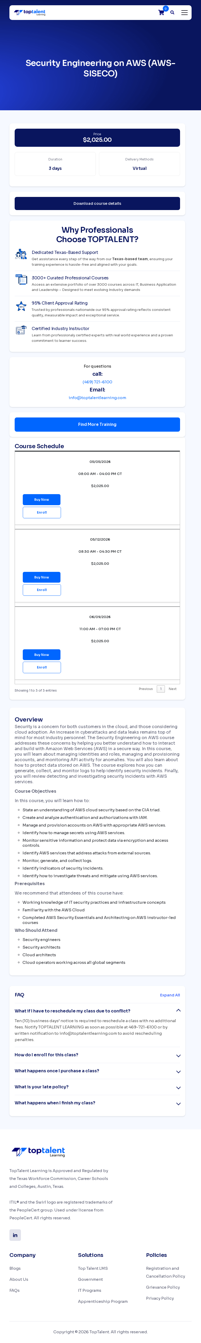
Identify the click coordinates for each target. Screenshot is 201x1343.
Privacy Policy (160, 1298)
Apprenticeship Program (103, 1301)
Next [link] (173, 689)
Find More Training (97, 424)
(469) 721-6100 (97, 381)
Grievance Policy (163, 1287)
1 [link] (160, 689)
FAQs (14, 1290)
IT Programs (89, 1290)
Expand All (170, 995)
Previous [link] (146, 689)
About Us (18, 1279)
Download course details (97, 203)
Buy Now (41, 499)
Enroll (42, 512)
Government (90, 1279)
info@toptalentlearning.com (97, 397)
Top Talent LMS (93, 1268)
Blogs (15, 1268)
